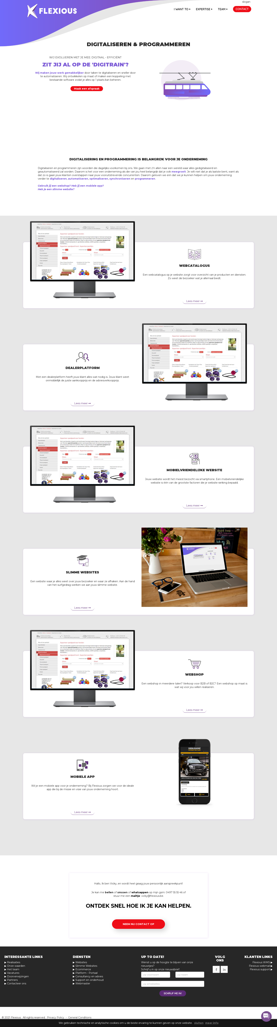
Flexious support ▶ (261, 969)
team (223, 9)
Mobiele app (82, 777)
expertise (204, 9)
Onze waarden (16, 965)
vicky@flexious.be (152, 895)
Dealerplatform (83, 368)
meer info (212, 1023)
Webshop (194, 675)
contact (242, 9)
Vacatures (13, 972)
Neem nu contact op (138, 924)
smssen (122, 892)
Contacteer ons (16, 983)
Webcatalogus (194, 266)
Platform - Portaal (86, 972)
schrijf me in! (173, 993)
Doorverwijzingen (18, 976)
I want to (182, 9)
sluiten (199, 1023)
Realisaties (13, 962)
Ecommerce (83, 969)
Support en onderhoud (89, 980)
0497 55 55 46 (174, 892)
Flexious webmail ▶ (261, 965)
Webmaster (82, 983)
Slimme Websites (86, 965)
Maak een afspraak (86, 88)
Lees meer (194, 301)
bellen (109, 892)
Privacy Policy (55, 1017)
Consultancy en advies (89, 976)
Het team (13, 969)
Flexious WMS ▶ (262, 962)
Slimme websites (82, 572)
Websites (81, 962)
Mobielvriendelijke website (194, 470)
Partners (12, 980)
